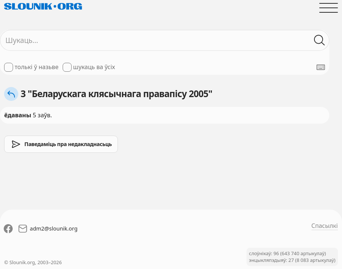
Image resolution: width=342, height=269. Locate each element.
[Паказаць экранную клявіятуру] (320, 67)
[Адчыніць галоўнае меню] (328, 8)
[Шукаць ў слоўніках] (319, 40)
